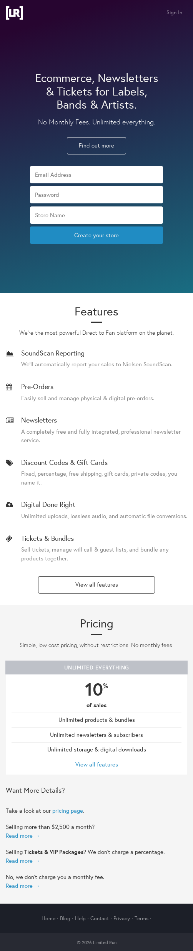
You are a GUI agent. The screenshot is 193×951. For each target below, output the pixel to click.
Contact (99, 918)
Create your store (96, 235)
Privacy (121, 918)
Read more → (23, 835)
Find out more (96, 145)
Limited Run (14, 13)
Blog (65, 918)
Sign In (174, 12)
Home (48, 918)
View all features (96, 584)
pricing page (67, 810)
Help (80, 918)
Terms (141, 918)
